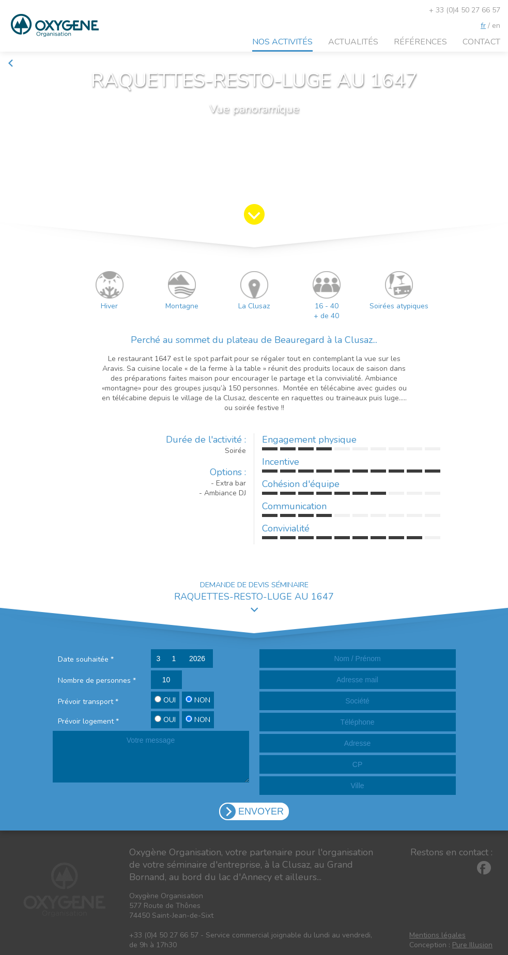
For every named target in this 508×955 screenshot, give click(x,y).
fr (483, 25)
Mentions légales (437, 935)
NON (198, 700)
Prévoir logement (88, 721)
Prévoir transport (88, 702)
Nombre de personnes (97, 680)
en (496, 25)
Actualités (353, 42)
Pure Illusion (472, 945)
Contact (481, 42)
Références (420, 42)
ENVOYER (261, 811)
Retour (23, 63)
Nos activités (282, 42)
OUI (165, 700)
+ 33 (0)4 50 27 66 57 (464, 10)
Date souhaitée (86, 659)
